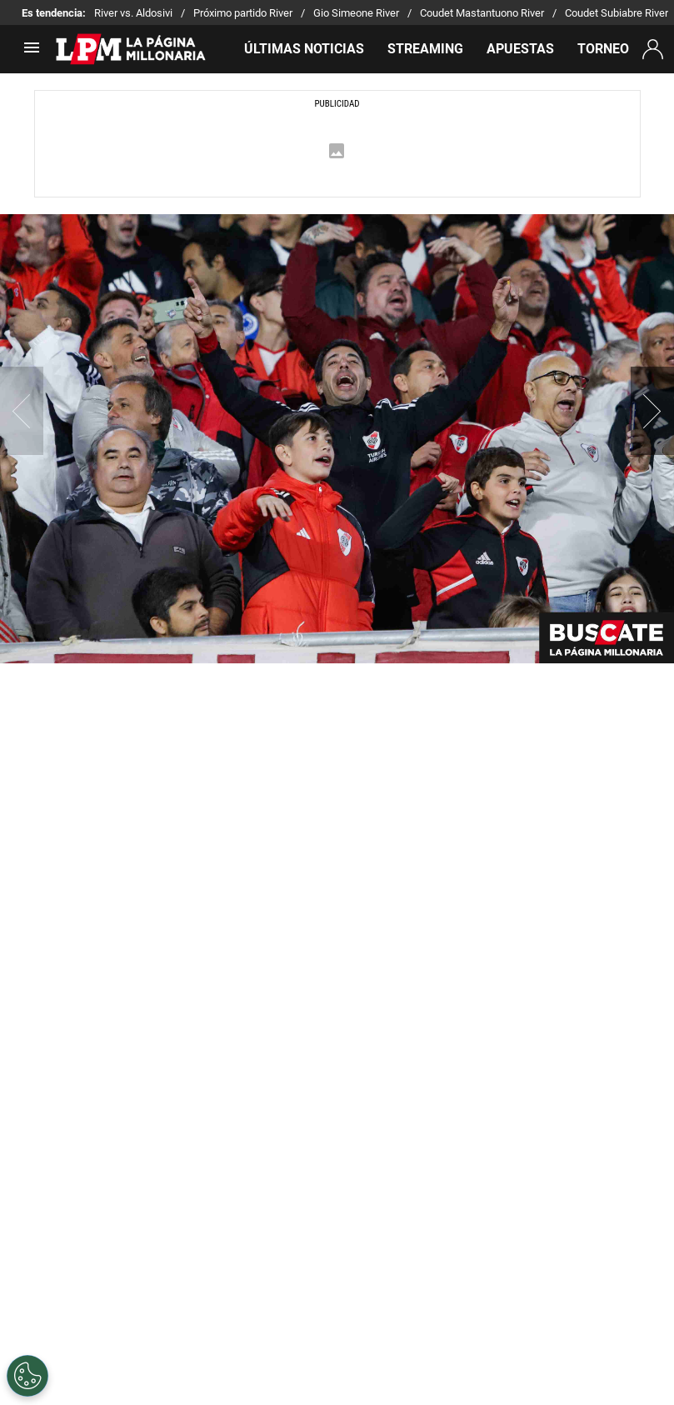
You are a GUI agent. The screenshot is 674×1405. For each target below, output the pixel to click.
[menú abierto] (32, 53)
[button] (652, 411)
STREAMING (425, 49)
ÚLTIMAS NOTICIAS (304, 49)
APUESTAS (520, 49)
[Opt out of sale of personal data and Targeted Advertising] (27, 1376)
